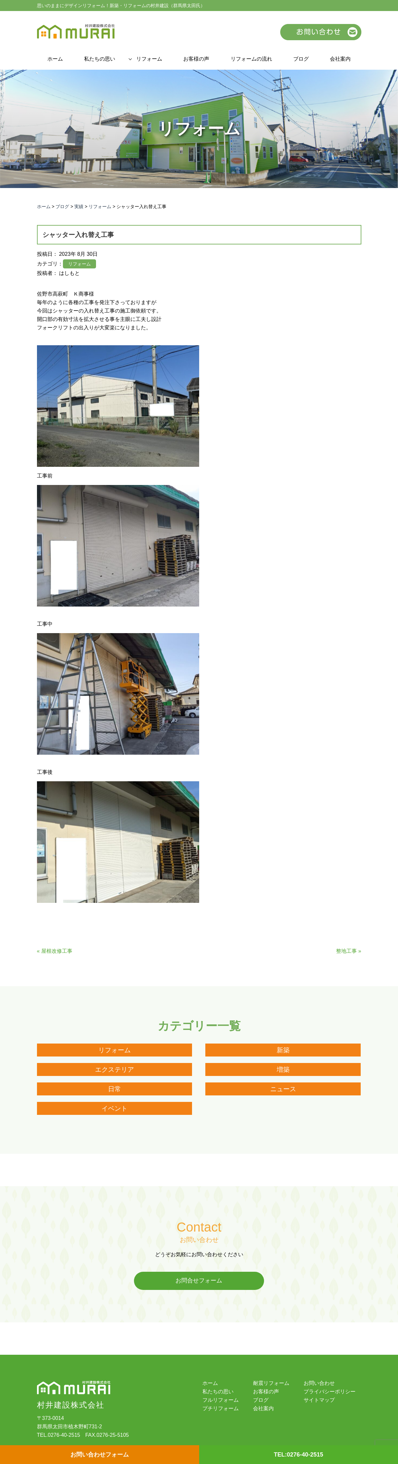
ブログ (301, 59)
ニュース (283, 1088)
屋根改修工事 (56, 951)
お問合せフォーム (199, 1281)
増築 (283, 1069)
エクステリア (114, 1069)
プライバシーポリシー (330, 1391)
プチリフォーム (220, 1408)
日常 (114, 1088)
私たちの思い (99, 59)
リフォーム (149, 59)
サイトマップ (319, 1400)
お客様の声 (196, 59)
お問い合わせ (319, 1383)
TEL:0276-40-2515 (298, 1454)
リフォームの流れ (251, 59)
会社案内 (340, 59)
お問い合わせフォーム (99, 1454)
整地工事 (346, 951)
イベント (114, 1108)
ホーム (55, 59)
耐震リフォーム (271, 1383)
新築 (283, 1050)
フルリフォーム (220, 1400)
